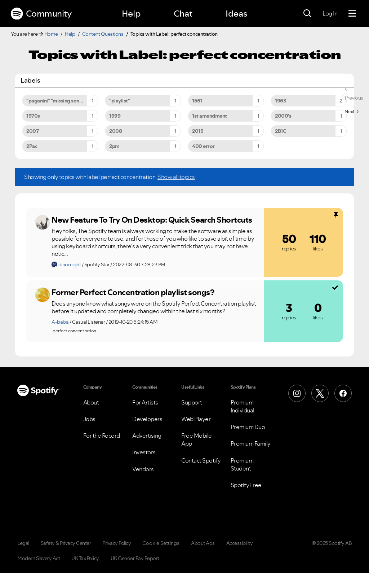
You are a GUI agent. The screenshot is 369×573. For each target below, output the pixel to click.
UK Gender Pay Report (135, 558)
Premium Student (242, 464)
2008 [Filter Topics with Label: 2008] (115, 131)
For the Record (101, 435)
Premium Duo (248, 427)
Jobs (89, 419)
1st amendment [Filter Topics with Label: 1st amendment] (209, 115)
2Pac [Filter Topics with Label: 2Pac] (31, 146)
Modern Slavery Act (38, 558)
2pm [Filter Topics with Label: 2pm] (114, 146)
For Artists (145, 402)
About (91, 402)
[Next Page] (351, 111)
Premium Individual (242, 406)
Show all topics (176, 177)
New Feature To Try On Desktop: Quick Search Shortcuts (152, 219)
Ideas (236, 13)
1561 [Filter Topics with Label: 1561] (197, 100)
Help (131, 13)
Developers (147, 419)
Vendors (143, 469)
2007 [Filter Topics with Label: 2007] (32, 131)
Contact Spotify (201, 460)
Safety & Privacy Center (66, 543)
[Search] (307, 13)
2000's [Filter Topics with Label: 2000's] (283, 115)
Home (51, 34)
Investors (144, 452)
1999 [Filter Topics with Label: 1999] (114, 115)
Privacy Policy (116, 543)
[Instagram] (297, 393)
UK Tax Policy (85, 558)
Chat (183, 13)
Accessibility (239, 543)
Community (41, 14)
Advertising (146, 435)
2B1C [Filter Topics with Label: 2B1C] (280, 131)
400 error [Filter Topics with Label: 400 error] (203, 146)
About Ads (203, 543)
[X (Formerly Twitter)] (320, 393)
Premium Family (251, 443)
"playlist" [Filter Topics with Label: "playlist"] (119, 100)
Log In (330, 13)
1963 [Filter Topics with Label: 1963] (280, 100)
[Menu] (352, 14)
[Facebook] (343, 393)
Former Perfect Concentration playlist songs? (133, 292)
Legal (23, 543)
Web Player (195, 419)
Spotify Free (246, 485)
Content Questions (103, 34)
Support (191, 402)
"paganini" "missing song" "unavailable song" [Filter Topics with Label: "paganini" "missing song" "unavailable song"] (62, 100)
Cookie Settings (160, 543)
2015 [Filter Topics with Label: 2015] (197, 131)
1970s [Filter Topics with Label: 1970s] (33, 115)
